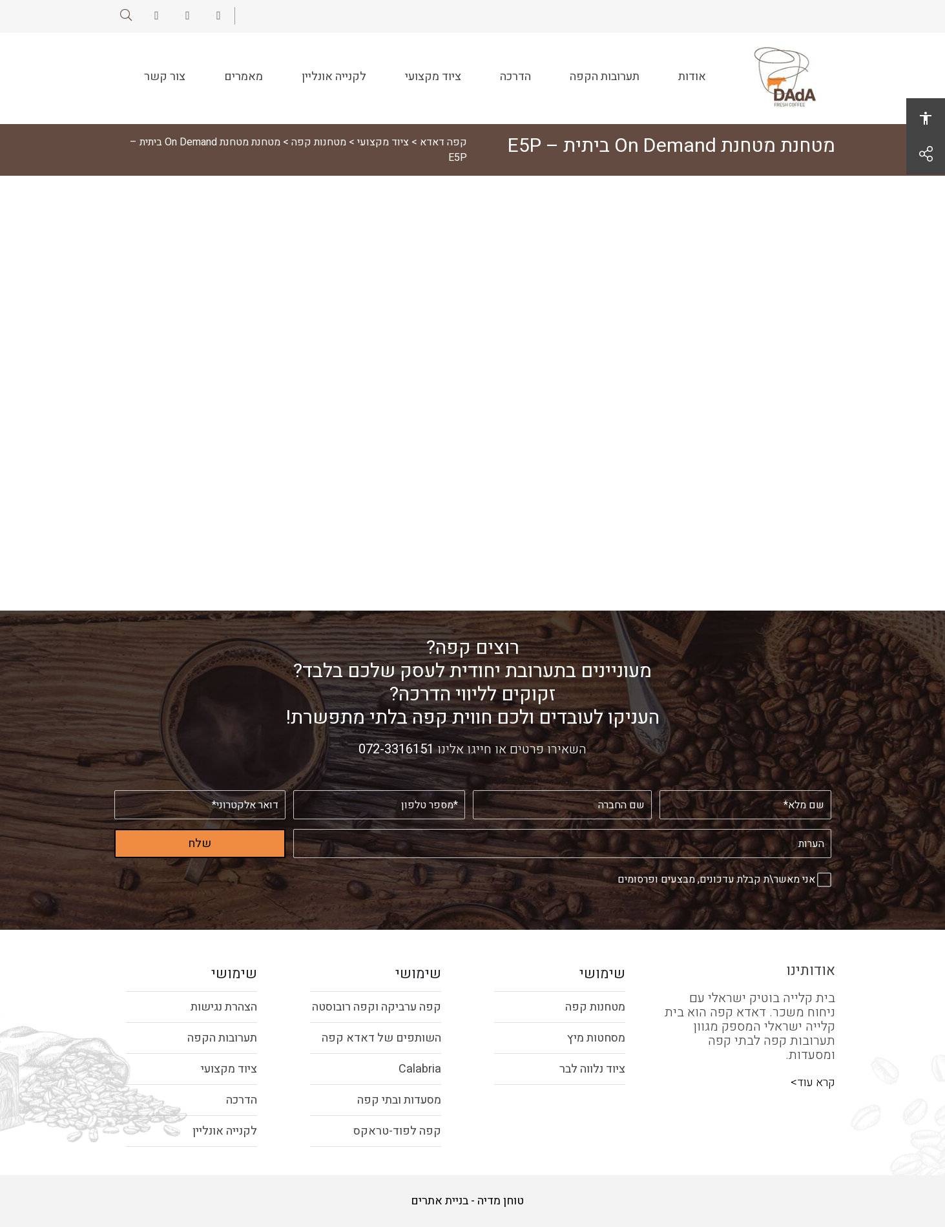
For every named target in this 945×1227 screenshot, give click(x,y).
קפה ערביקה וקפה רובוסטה (376, 1007)
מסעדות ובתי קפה (399, 1100)
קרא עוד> (813, 1082)
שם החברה (651, 790)
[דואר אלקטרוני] (200, 804)
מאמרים (241, 76)
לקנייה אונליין (331, 84)
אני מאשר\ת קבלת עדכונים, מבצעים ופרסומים (716, 879)
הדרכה (513, 76)
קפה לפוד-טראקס (397, 1131)
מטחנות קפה (318, 142)
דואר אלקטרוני (285, 790)
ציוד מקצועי (430, 84)
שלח (199, 843)
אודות (689, 76)
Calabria (420, 1069)
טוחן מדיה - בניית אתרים (467, 1201)
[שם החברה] (562, 804)
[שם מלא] (745, 804)
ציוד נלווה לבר (592, 1069)
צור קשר (162, 84)
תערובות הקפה (602, 84)
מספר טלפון (464, 790)
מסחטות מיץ (596, 1038)
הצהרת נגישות (224, 1007)
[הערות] (562, 843)
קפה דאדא (443, 142)
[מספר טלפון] (379, 804)
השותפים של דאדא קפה (381, 1038)
